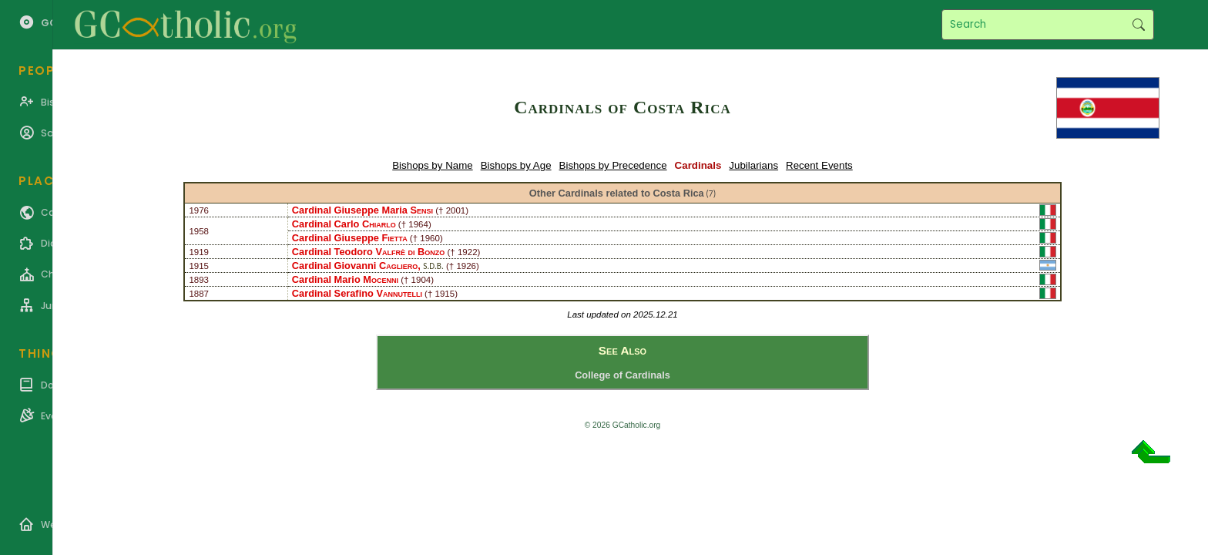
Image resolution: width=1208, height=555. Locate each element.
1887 (199, 293)
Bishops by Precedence (613, 165)
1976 (199, 210)
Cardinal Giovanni (355, 265)
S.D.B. (433, 266)
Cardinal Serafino (357, 293)
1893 (199, 279)
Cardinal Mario (345, 279)
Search (1138, 25)
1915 (199, 266)
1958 (199, 231)
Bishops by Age (516, 165)
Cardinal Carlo (344, 224)
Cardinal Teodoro (368, 251)
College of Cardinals (622, 375)
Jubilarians (753, 165)
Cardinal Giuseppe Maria (362, 210)
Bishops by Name (432, 165)
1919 (199, 252)
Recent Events (819, 165)
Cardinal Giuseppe (350, 238)
